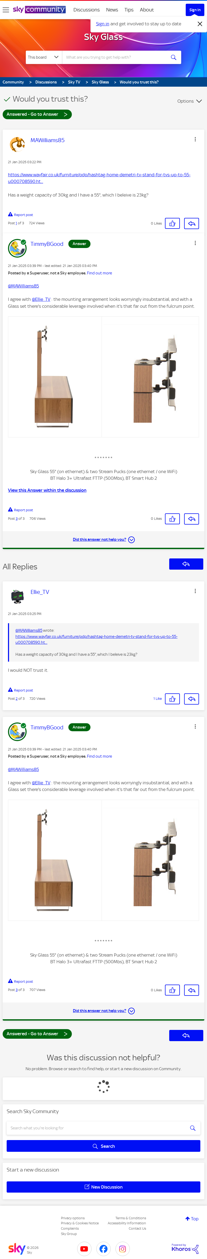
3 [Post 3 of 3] (17, 519)
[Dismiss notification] (200, 24)
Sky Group (69, 1234)
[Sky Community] (39, 10)
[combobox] (115, 57)
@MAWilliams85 (23, 286)
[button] (195, 139)
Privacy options (73, 1218)
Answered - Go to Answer (37, 114)
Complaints (70, 1228)
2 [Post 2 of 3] (17, 699)
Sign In (195, 9)
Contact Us (137, 1228)
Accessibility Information (127, 1223)
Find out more (99, 273)
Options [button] (185, 101)
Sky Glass (103, 36)
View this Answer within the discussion (47, 490)
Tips (129, 10)
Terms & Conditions (130, 1218)
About (147, 10)
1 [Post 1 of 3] (16, 223)
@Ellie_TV (41, 299)
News (112, 10)
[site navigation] (6, 10)
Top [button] (194, 1218)
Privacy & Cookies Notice (80, 1223)
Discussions (86, 10)
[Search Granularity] (44, 57)
